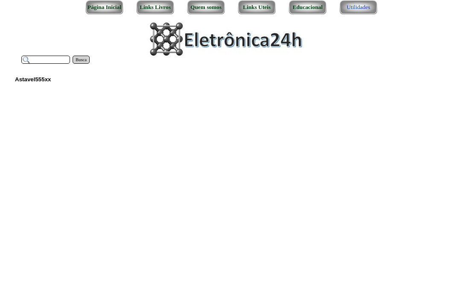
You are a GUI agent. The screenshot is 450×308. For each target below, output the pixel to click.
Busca (81, 59)
